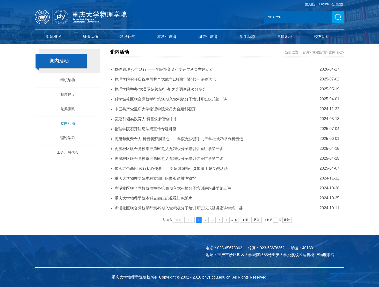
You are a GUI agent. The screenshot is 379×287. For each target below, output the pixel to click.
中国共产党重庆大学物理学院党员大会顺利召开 (155, 109)
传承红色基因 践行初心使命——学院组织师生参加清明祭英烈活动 (171, 168)
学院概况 (53, 37)
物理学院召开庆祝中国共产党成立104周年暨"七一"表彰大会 (166, 79)
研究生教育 (208, 37)
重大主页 (311, 4)
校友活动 (321, 37)
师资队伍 (90, 37)
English (324, 4)
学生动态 (247, 37)
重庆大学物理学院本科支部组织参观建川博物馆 (155, 178)
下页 (245, 220)
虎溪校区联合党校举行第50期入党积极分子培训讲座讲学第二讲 (169, 159)
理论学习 (67, 138)
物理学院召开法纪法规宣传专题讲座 (145, 129)
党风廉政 (67, 109)
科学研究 (128, 37)
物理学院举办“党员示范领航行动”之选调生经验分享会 (160, 89)
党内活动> (336, 52)
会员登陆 (337, 4)
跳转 (287, 220)
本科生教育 (167, 37)
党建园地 (284, 37)
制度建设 (67, 94)
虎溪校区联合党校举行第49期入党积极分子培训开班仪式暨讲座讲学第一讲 (179, 208)
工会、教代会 (68, 152)
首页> (307, 52)
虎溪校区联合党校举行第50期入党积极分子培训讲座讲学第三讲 (169, 149)
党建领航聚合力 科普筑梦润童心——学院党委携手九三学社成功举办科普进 (179, 139)
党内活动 (67, 123)
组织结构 (67, 80)
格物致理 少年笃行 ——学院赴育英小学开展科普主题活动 (164, 69)
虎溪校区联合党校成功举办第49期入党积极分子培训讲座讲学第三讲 (173, 188)
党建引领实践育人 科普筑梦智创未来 (146, 119)
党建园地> (320, 52)
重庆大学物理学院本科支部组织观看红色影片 (153, 198)
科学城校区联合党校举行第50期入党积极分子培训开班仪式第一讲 (171, 99)
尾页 (256, 220)
